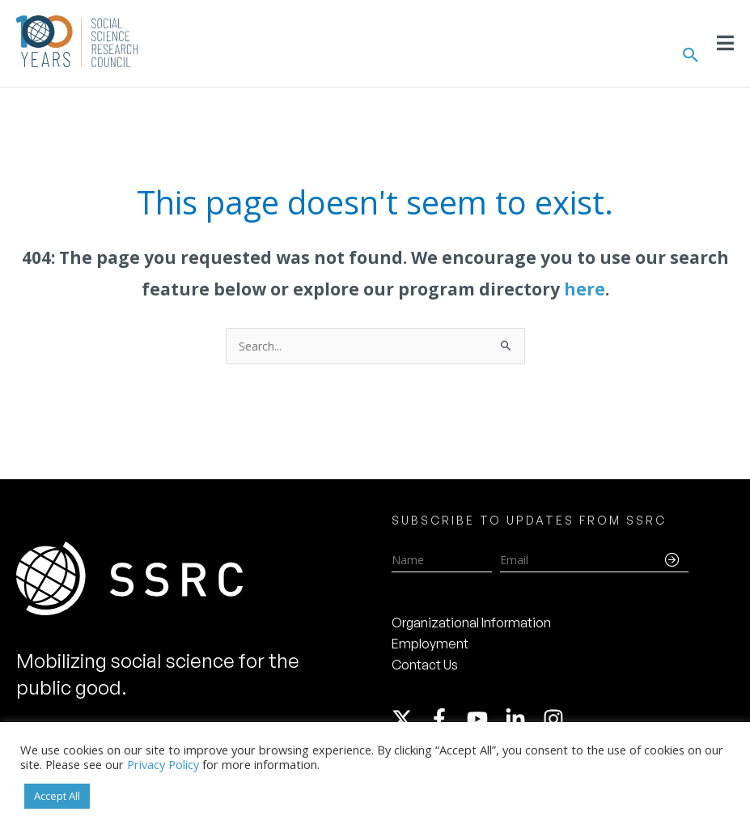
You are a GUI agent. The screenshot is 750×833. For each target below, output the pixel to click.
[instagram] (556, 718)
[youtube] (484, 718)
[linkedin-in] (522, 718)
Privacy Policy (163, 764)
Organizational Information (471, 622)
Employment (430, 643)
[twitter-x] (409, 718)
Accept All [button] (57, 795)
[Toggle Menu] (725, 43)
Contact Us (425, 665)
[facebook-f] (446, 718)
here (584, 289)
